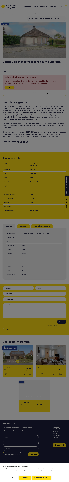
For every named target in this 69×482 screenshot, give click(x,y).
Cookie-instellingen (10, 478)
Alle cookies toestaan (42, 478)
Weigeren (25, 478)
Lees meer (14, 473)
